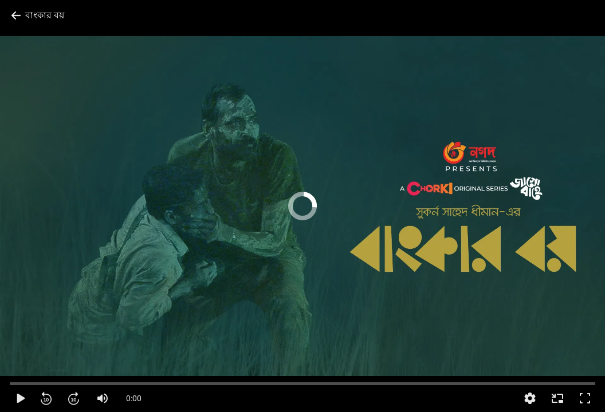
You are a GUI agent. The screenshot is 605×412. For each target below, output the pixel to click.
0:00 (134, 398)
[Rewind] (47, 398)
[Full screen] (585, 398)
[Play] (20, 398)
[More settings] (530, 398)
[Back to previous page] (37, 15)
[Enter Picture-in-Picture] (557, 398)
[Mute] (102, 398)
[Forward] (75, 398)
